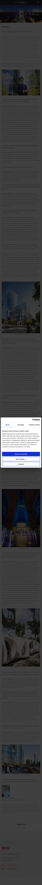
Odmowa (21, 464)
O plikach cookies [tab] (34, 425)
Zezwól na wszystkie (21, 454)
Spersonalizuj (21, 459)
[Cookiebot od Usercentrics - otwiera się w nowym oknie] (32, 420)
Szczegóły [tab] (20, 425)
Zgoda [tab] (7, 425)
